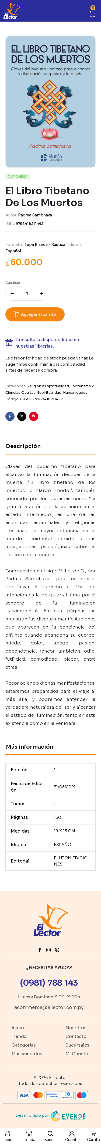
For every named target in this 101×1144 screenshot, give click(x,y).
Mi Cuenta (76, 1054)
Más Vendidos (27, 1054)
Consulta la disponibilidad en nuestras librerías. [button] (47, 343)
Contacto (75, 1036)
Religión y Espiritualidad (48, 386)
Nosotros (75, 1028)
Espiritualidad (49, 392)
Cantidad (12, 283)
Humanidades (75, 392)
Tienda (19, 1036)
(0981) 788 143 (49, 983)
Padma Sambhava (35, 215)
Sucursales (77, 1045)
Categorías (24, 1045)
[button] (92, 13)
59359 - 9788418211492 (41, 399)
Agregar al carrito (38, 314)
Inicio (18, 1028)
